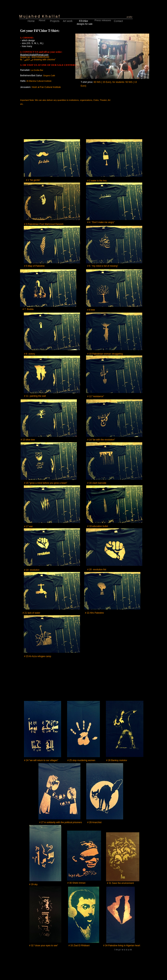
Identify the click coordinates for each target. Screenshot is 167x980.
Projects (55, 20)
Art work (68, 20)
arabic (130, 17)
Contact (118, 20)
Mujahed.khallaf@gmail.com (34, 54)
